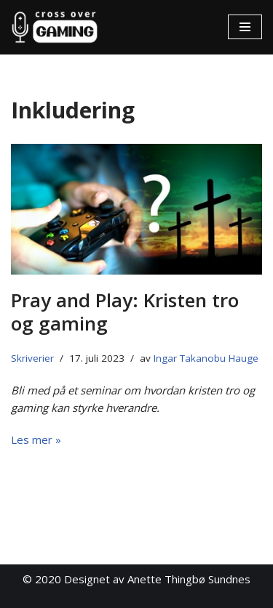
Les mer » (36, 439)
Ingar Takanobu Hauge (206, 358)
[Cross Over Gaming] (54, 27)
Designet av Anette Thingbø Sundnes (157, 579)
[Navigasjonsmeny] (245, 27)
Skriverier (32, 358)
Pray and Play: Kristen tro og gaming (125, 311)
